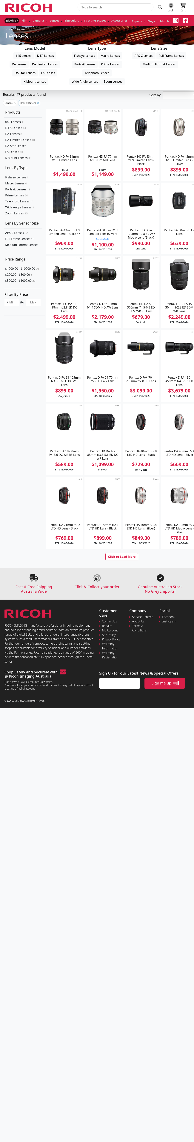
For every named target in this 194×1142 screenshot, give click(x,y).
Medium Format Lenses (159, 64)
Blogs (130, 21)
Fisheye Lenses (84, 56)
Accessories (103, 20)
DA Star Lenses (25, 73)
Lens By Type (16, 167)
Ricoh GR (10, 20)
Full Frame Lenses (171, 56)
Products (12, 112)
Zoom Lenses (113, 81)
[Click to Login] (171, 7)
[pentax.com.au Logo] (29, 8)
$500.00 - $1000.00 (20, 281)
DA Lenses (19, 64)
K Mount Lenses (35, 81)
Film (21, 20)
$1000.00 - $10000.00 (22, 269)
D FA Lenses (45, 56)
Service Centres (142, 617)
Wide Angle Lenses (85, 81)
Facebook (168, 617)
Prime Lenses (110, 64)
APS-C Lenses (144, 56)
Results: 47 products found (24, 94)
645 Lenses (23, 56)
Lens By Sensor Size (22, 223)
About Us (138, 621)
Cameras (33, 20)
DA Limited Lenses (45, 64)
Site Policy (109, 635)
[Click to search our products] (160, 7)
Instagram (169, 621)
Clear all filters (29, 103)
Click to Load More (122, 557)
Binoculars (62, 20)
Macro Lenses (110, 56)
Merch (141, 21)
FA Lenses (48, 73)
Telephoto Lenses (97, 73)
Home (9, 29)
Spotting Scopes (82, 20)
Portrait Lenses (84, 64)
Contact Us (109, 621)
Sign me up (165, 683)
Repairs (118, 21)
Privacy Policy (111, 639)
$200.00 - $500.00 (18, 275)
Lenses (47, 20)
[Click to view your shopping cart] (183, 7)
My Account (110, 630)
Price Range (15, 259)
